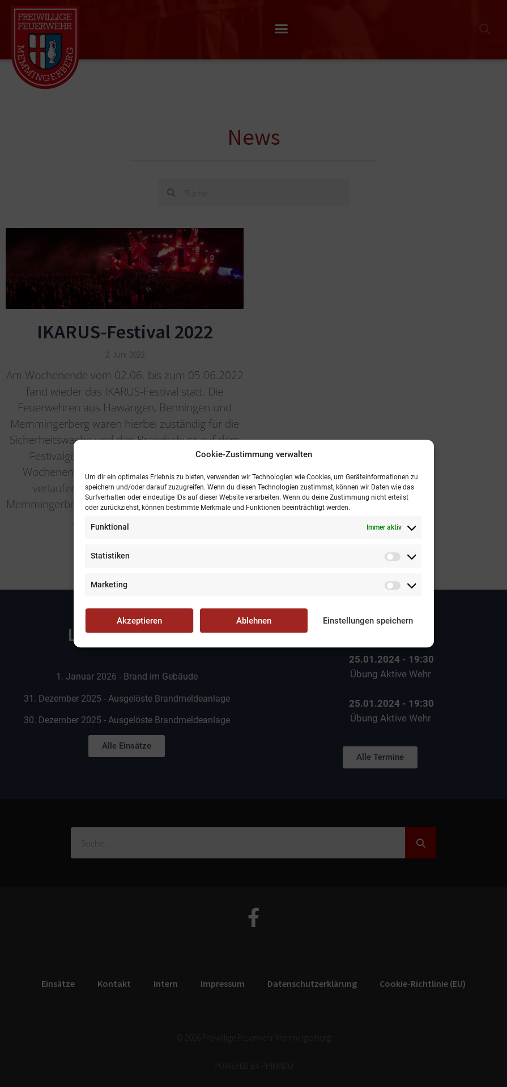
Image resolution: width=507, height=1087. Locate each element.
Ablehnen (253, 621)
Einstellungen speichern (368, 621)
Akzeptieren (139, 621)
